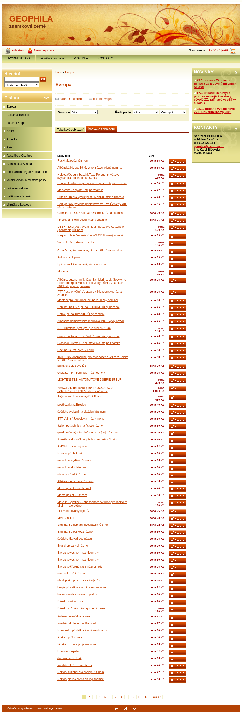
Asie (9, 147)
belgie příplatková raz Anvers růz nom (81, 587)
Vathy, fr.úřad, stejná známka (76, 242)
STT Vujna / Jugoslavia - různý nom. (80, 418)
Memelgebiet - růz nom (72, 495)
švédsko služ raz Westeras (74, 665)
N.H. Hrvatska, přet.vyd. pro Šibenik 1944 (84, 328)
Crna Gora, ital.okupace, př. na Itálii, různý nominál (89, 250)
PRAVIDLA (81, 58)
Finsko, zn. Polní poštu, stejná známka (82, 219)
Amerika (12, 139)
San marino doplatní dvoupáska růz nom (83, 524)
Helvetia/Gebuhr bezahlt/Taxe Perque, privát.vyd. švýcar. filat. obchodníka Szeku (88, 176)
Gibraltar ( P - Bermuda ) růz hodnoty (81, 372)
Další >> (156, 697)
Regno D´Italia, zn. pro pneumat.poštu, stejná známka (92, 183)
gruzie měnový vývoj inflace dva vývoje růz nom (87, 432)
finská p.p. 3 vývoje (69, 637)
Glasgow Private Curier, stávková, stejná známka (88, 343)
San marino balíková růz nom (76, 531)
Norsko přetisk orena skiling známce (80, 679)
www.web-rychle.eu (49, 708)
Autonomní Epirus (68, 257)
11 (139, 697)
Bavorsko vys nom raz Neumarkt (78, 552)
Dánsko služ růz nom (70, 601)
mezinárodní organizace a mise (27, 172)
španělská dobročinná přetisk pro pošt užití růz (87, 439)
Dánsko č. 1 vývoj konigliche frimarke (81, 608)
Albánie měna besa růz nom (75, 481)
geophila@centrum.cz (209, 146)
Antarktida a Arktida (19, 163)
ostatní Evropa (16, 123)
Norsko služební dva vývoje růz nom (80, 672)
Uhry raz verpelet (68, 651)
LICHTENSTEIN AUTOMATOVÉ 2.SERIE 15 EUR (89, 379)
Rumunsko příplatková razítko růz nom (82, 630)
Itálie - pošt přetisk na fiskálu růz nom (81, 425)
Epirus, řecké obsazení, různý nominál (81, 264)
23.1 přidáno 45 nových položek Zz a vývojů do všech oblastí (215, 84)
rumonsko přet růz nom (72, 573)
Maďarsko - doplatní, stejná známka (80, 190)
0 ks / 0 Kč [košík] (218, 50)
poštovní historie (17, 188)
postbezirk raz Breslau (71, 404)
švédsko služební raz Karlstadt (77, 623)
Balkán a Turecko (18, 114)
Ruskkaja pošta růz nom (73, 160)
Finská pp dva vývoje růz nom (76, 644)
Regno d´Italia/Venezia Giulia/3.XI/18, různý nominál (90, 235)
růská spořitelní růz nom (72, 474)
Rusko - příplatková (69, 453)
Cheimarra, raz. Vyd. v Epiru (75, 350)
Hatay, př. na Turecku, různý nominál (80, 314)
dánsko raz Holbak (69, 658)
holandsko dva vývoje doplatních (78, 594)
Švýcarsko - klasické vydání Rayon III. (81, 396)
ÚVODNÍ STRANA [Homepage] (19, 58)
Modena (62, 271)
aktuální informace (52, 58)
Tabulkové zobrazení (70, 129)
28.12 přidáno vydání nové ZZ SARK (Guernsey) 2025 (214, 110)
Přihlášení (18, 50)
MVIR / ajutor (65, 517)
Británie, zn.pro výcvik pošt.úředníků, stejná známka (90, 197)
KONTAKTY (105, 58)
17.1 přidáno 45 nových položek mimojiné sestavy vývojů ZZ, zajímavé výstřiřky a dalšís (215, 98)
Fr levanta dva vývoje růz (73, 511)
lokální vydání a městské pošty (26, 180)
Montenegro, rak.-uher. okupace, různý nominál (87, 300)
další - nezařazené (19, 196)
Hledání (12, 74)
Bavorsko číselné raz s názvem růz (79, 566)
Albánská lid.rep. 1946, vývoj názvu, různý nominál (89, 167)
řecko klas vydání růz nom (74, 460)
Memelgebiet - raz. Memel (74, 488)
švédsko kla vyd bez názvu (74, 538)
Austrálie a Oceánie (19, 155)
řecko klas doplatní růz (71, 467)
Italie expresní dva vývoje (73, 616)
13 (146, 697)
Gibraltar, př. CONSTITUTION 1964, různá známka (90, 212)
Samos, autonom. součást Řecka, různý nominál (88, 336)
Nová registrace (44, 50)
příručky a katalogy (19, 204)
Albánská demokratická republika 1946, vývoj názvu (90, 321)
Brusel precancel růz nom (73, 545)
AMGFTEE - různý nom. (72, 446)
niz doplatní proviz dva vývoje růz (78, 580)
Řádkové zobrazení (101, 129)
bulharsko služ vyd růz (71, 365)
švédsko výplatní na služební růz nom (81, 411)
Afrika (10, 131)
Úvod (58, 72)
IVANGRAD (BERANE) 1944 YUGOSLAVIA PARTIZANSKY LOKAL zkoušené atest (85, 389)
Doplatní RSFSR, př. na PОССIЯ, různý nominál (88, 307)
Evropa (11, 106)
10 (132, 697)
